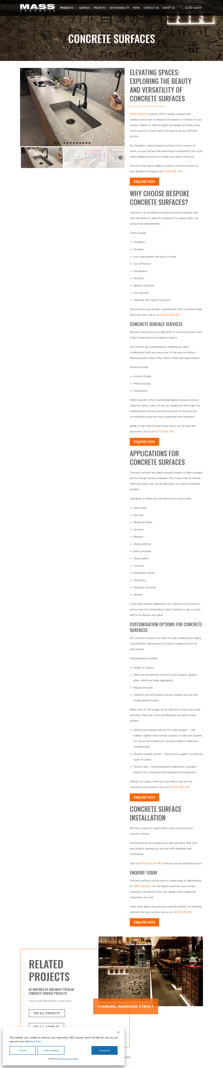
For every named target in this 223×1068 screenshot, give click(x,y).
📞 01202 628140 (191, 7)
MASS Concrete (142, 886)
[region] (72, 118)
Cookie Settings (51, 1050)
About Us (170, 8)
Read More (36, 1041)
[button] (117, 74)
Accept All (104, 1050)
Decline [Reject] (23, 1050)
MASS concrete (138, 114)
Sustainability (119, 7)
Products (67, 8)
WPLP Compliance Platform (68, 1059)
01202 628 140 (172, 171)
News (136, 7)
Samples (84, 7)
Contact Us (151, 7)
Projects (100, 7)
